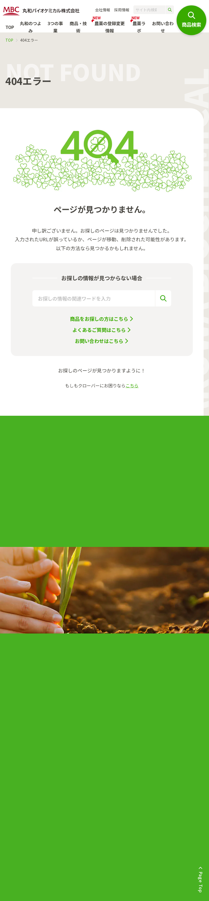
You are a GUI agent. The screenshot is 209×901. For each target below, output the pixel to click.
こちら (132, 385)
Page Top (201, 882)
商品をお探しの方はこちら (99, 318)
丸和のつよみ (30, 27)
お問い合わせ (163, 27)
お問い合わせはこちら (99, 340)
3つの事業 (55, 27)
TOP (9, 27)
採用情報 (121, 9)
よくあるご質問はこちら (99, 329)
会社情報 (102, 9)
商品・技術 (78, 27)
